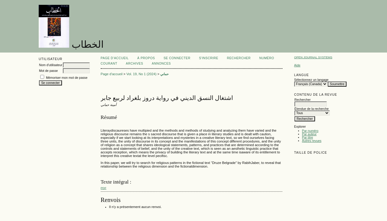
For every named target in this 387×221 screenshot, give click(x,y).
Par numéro (310, 131)
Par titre (307, 137)
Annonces (161, 63)
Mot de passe (48, 70)
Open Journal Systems (313, 57)
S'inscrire (208, 58)
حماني (164, 74)
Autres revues (311, 141)
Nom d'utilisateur (50, 65)
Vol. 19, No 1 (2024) (141, 74)
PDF (103, 188)
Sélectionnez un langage (311, 80)
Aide (297, 65)
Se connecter (177, 58)
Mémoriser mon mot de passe (66, 77)
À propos (146, 58)
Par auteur (309, 134)
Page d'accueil (115, 58)
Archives (134, 63)
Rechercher (239, 58)
